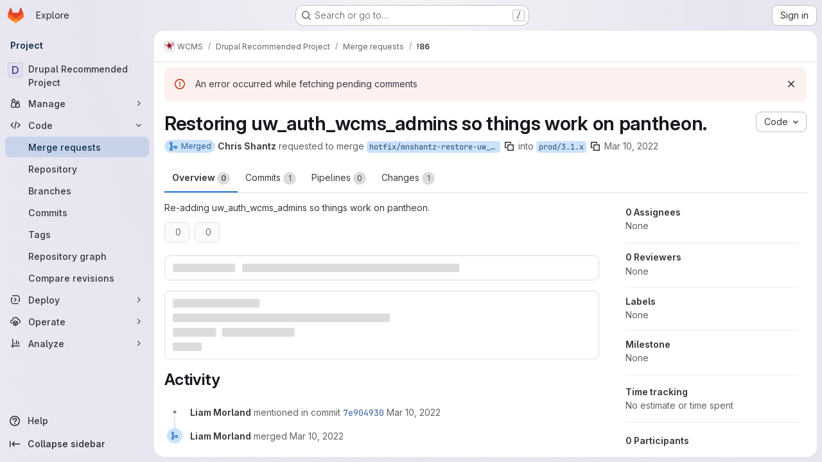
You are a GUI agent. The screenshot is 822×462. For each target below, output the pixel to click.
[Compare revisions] (77, 278)
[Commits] (77, 212)
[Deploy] (77, 299)
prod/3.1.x (561, 147)
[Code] (77, 125)
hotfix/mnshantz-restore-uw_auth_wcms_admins (434, 147)
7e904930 (363, 412)
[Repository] (77, 168)
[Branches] (77, 190)
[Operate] (77, 321)
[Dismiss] (791, 84)
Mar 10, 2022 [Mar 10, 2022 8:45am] (631, 146)
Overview (201, 178)
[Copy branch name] (509, 146)
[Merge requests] (77, 147)
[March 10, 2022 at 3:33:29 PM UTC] (414, 412)
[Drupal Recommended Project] (77, 76)
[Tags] (77, 234)
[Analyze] (77, 343)
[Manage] (77, 103)
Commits (270, 178)
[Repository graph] (77, 256)
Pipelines (338, 178)
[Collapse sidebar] (77, 444)
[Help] (77, 421)
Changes (408, 178)
